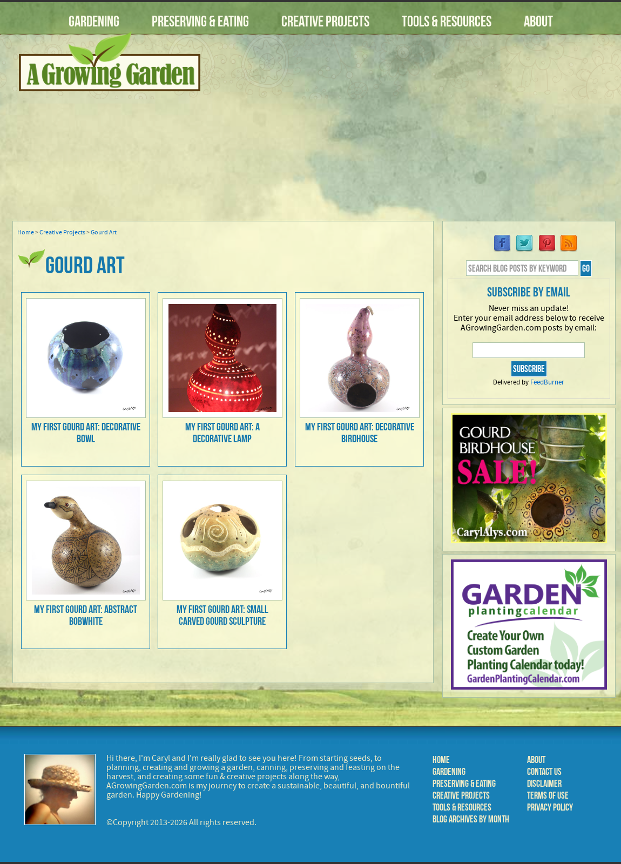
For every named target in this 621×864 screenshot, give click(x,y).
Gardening (94, 21)
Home (25, 232)
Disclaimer (544, 783)
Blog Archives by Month (471, 819)
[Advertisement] (415, 134)
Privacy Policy (550, 807)
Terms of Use (548, 795)
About (538, 21)
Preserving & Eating (200, 21)
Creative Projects (325, 21)
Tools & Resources (446, 21)
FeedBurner (547, 382)
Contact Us (544, 771)
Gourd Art (104, 232)
